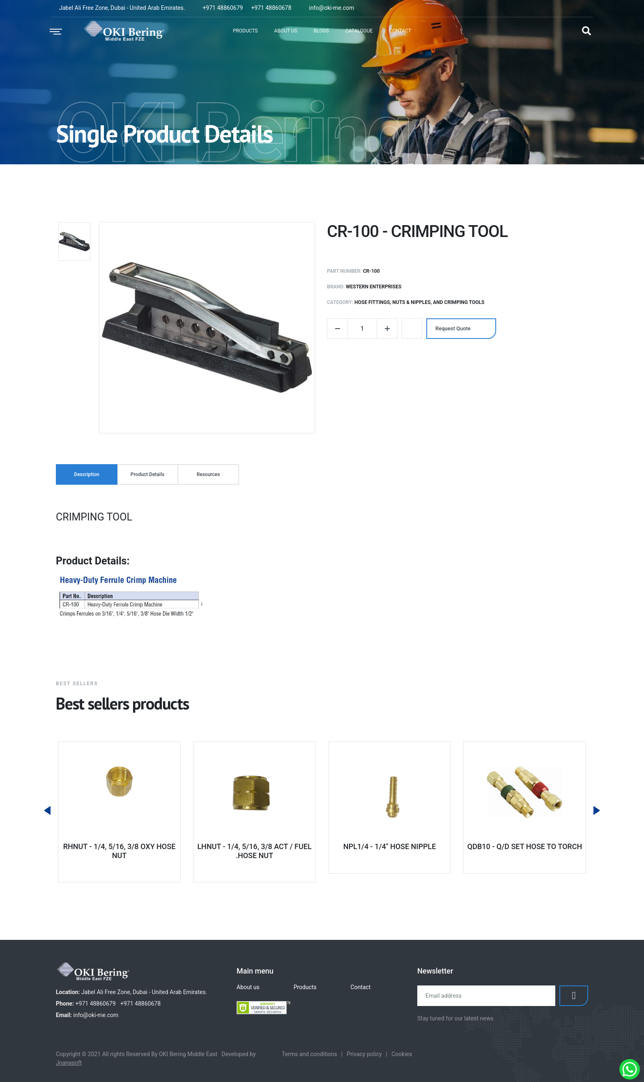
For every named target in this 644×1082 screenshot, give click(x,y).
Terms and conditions (309, 1054)
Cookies (401, 1054)
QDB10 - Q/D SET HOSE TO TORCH (524, 846)
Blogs (321, 31)
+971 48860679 (222, 8)
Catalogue (359, 31)
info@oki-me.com (331, 8)
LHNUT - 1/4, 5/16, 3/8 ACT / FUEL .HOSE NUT (254, 851)
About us (248, 987)
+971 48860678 (271, 8)
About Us (285, 31)
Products (245, 31)
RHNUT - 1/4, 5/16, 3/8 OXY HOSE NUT (119, 851)
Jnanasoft (69, 1062)
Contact (400, 31)
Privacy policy (364, 1054)
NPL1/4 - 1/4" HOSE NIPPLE (389, 846)
